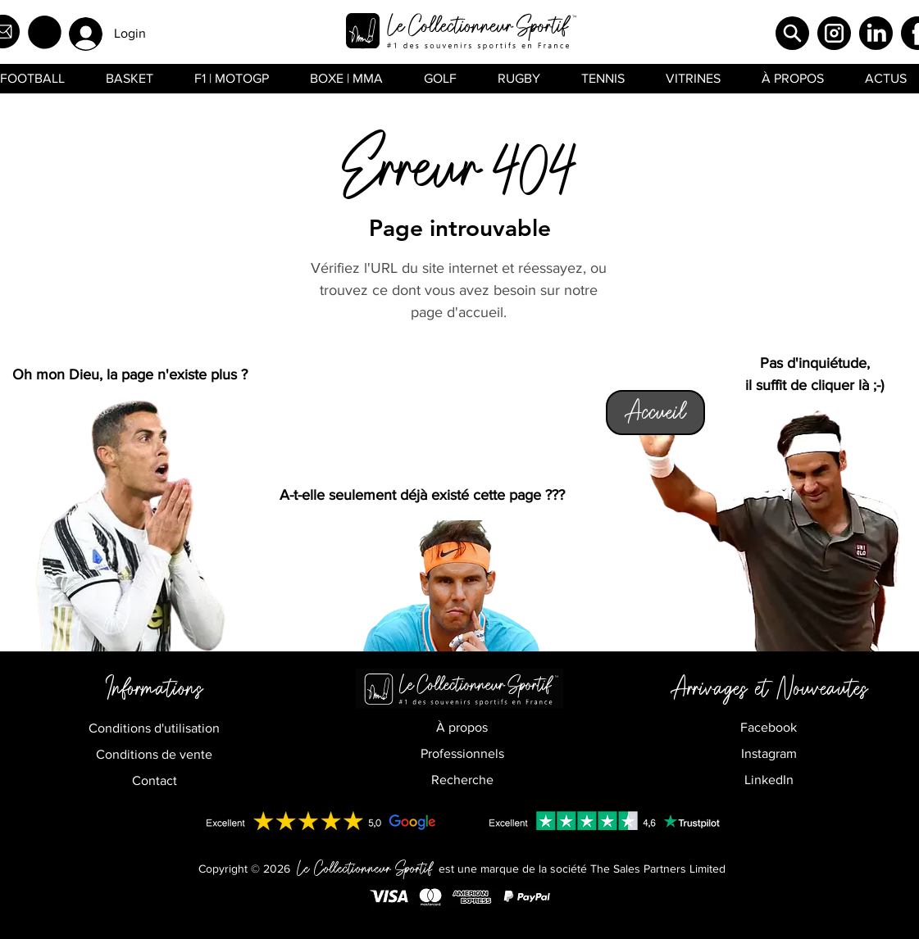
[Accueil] (655, 412)
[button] (44, 32)
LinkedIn (769, 780)
